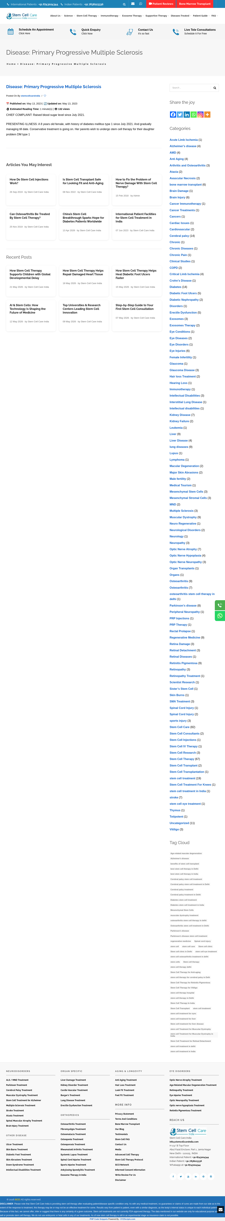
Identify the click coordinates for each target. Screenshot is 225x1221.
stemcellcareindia (30, 96)
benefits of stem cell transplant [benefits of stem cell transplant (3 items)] (185, 864)
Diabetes (175, 287)
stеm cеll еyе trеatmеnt (185, 803)
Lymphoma (177, 459)
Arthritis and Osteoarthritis (187, 165)
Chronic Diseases (181, 248)
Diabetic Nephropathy (184, 299)
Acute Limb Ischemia (184, 140)
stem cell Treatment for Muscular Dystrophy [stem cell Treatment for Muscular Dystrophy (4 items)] (191, 1029)
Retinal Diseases (181, 656)
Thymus (175, 810)
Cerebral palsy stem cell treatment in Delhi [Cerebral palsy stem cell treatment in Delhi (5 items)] (190, 884)
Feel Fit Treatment (124, 1095)
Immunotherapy (180, 389)
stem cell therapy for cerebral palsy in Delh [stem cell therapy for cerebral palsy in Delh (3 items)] (190, 977)
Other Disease (16, 1135)
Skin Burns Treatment (17, 1149)
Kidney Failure (179, 421)
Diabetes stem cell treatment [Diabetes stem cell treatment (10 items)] (184, 900)
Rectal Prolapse (180, 631)
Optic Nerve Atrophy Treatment (186, 1080)
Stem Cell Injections (183, 740)
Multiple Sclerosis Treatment (20, 1105)
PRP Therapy (178, 624)
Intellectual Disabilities (185, 395)
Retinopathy (178, 669)
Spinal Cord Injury (182, 707)
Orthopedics (70, 1115)
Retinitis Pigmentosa (183, 663)
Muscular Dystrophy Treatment (22, 1095)
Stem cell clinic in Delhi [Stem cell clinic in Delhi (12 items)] (181, 952)
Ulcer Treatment (14, 1144)
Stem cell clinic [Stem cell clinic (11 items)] (205, 946)
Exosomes (177, 319)
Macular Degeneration (184, 466)
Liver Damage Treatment (73, 1080)
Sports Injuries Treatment (73, 1165)
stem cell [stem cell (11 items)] (175, 946)
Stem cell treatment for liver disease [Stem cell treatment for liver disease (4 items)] (187, 1024)
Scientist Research (182, 682)
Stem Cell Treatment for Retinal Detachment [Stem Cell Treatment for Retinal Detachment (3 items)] (191, 1041)
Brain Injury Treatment (17, 1126)
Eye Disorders (179, 344)
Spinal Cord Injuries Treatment (76, 1160)
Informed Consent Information (130, 1170)
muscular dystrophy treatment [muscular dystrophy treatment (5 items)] (184, 915)
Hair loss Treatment (183, 376)
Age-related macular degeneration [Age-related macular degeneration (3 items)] (186, 853)
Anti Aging (177, 159)
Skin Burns (177, 695)
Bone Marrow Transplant (127, 1124)
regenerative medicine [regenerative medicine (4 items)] (181, 941)
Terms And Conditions (126, 1119)
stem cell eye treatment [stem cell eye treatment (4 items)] (206, 952)
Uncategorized (179, 823)
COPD (174, 267)
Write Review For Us (125, 1175)
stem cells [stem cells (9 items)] (175, 962)
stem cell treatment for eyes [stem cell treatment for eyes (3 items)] (183, 1014)
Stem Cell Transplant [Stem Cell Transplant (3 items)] (180, 1008)
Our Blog (119, 1129)
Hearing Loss (178, 382)
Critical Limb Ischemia (185, 274)
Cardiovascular (180, 229)
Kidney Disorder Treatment (74, 1085)
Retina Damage (180, 644)
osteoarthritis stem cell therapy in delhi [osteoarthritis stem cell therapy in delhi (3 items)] (189, 921)
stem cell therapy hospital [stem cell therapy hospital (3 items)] (182, 993)
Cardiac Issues (179, 223)
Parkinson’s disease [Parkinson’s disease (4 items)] (180, 931)
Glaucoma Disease (182, 370)
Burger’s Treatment (70, 1095)
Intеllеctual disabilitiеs (185, 408)
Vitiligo (174, 829)
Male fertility (178, 479)
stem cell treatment (182, 778)
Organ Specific (71, 1071)
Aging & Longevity (128, 1071)
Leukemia (176, 427)
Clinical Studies (180, 261)
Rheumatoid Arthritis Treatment (77, 1149)
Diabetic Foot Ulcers (183, 293)
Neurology (177, 536)
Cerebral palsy (179, 235)
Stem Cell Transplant (183, 765)
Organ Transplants (182, 568)
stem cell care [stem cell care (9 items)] (188, 946)
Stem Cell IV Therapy (184, 746)
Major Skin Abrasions (184, 472)
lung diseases (179, 447)
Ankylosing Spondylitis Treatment (78, 1170)
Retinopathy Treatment (185, 675)
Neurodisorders (18, 1071)
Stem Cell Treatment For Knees (190, 784)
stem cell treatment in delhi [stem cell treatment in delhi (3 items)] (183, 1046)
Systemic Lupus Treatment (74, 1154)
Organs (174, 574)
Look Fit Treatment (124, 1090)
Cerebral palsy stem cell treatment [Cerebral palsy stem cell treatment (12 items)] (186, 879)
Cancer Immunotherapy (185, 203)
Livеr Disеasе (179, 440)
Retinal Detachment (183, 650)
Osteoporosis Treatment (73, 1144)
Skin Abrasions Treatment (19, 1160)
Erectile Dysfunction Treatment (76, 1105)
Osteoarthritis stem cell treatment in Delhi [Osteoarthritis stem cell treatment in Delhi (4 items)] (190, 926)
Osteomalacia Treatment (73, 1134)
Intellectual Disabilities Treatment (23, 1170)
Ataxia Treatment (15, 1116)
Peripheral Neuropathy (185, 612)
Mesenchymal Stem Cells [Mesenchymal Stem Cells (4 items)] (182, 910)
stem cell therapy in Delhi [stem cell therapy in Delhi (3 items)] (182, 998)
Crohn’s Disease (181, 280)
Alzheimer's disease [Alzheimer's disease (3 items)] (180, 859)
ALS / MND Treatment (17, 1080)
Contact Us (120, 1144)
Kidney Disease (180, 414)
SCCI (17, 1199)
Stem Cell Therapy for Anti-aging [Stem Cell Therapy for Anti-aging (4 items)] (186, 972)
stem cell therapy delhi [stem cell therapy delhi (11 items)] (181, 967)
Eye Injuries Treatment (181, 1095)
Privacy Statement (124, 1114)
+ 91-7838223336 (193, 1161)
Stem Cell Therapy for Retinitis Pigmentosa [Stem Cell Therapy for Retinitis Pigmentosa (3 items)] (190, 983)
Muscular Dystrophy (183, 517)
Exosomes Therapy (182, 325)
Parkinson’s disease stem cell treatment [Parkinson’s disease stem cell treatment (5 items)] (189, 936)
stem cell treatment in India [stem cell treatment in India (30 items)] (183, 1052)
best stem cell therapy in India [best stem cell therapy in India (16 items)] (184, 874)
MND (173, 504)
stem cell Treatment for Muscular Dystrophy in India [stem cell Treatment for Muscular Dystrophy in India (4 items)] (192, 1035)
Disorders (176, 306)
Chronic (175, 242)
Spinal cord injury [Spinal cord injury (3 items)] (202, 941)
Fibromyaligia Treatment (73, 1129)
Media (118, 1149)
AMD (173, 152)
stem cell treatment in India (188, 791)
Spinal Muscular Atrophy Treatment (24, 1121)
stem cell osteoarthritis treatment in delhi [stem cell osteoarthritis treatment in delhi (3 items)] (189, 957)
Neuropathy (177, 542)
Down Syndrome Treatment (20, 1165)
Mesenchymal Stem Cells (186, 491)
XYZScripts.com (127, 1219)
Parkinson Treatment (16, 1085)
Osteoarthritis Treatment (73, 1124)
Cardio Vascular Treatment (74, 1090)
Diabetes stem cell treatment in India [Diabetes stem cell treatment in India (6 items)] (187, 905)
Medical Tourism (181, 485)
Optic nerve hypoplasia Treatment (187, 1105)
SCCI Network (122, 1165)
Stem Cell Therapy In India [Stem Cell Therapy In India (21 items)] (183, 1003)
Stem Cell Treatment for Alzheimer (23, 1100)
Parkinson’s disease (183, 605)
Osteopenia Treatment (72, 1139)
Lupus (174, 453)
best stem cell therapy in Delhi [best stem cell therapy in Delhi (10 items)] (184, 869)
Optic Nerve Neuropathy (186, 562)
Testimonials (121, 1134)
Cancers (175, 216)
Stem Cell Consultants (185, 733)
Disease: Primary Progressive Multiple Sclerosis (53, 86)
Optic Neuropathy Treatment (184, 1100)
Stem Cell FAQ (122, 1139)
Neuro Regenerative (183, 523)
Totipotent (176, 816)
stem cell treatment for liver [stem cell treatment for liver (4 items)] (183, 1019)
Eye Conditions (180, 331)
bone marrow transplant (186, 184)
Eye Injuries (177, 351)
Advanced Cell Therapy (127, 1154)
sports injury (178, 720)
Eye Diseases (179, 338)
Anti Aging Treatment (126, 1080)
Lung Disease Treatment (73, 1100)
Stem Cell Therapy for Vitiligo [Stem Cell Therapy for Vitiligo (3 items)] (184, 988)
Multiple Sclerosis (182, 510)
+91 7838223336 (93, 4)
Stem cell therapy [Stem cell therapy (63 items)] (191, 962)
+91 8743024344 (48, 4)
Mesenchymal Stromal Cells (188, 498)
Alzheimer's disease (183, 146)
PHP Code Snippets (99, 1219)
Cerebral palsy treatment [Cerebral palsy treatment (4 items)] (182, 889)
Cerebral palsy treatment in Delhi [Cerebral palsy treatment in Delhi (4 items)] (186, 895)
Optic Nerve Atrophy (183, 549)
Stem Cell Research (183, 752)
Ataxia (174, 171)
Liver (173, 434)
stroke (174, 797)
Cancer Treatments (182, 210)
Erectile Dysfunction (183, 312)
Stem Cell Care (179, 727)
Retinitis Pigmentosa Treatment (185, 1111)
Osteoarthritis (179, 581)
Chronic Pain (178, 255)
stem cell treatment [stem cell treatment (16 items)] (202, 1008)
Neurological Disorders (185, 530)
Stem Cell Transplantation (187, 772)
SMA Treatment (180, 701)
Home (11, 64)
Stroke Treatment (15, 1111)
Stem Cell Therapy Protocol (129, 1160)
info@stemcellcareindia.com (184, 1142)
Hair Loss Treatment (125, 1085)
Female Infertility (181, 357)
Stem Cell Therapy (182, 759)
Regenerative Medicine (185, 637)
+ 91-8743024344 (200, 1157)
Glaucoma (176, 363)
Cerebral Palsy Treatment (19, 1090)
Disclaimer (120, 1180)
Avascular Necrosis (183, 178)
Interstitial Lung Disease (186, 402)
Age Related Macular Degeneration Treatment (193, 1085)
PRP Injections (179, 618)
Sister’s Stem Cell (181, 688)
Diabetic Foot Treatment (18, 1154)
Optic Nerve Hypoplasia (185, 555)
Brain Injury (177, 197)
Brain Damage (179, 191)
